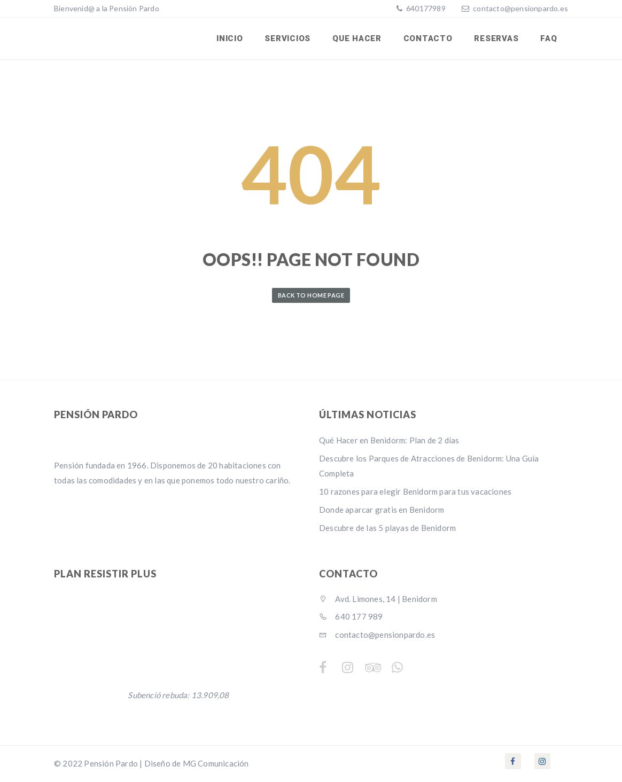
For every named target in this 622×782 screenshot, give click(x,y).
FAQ (549, 39)
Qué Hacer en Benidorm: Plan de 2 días (389, 441)
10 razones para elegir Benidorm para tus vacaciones (415, 492)
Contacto (429, 39)
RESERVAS (497, 39)
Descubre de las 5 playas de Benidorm (387, 529)
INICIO (232, 39)
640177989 (425, 8)
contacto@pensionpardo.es (520, 8)
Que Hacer (358, 39)
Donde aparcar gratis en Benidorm (381, 510)
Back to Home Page (311, 295)
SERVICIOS (290, 39)
